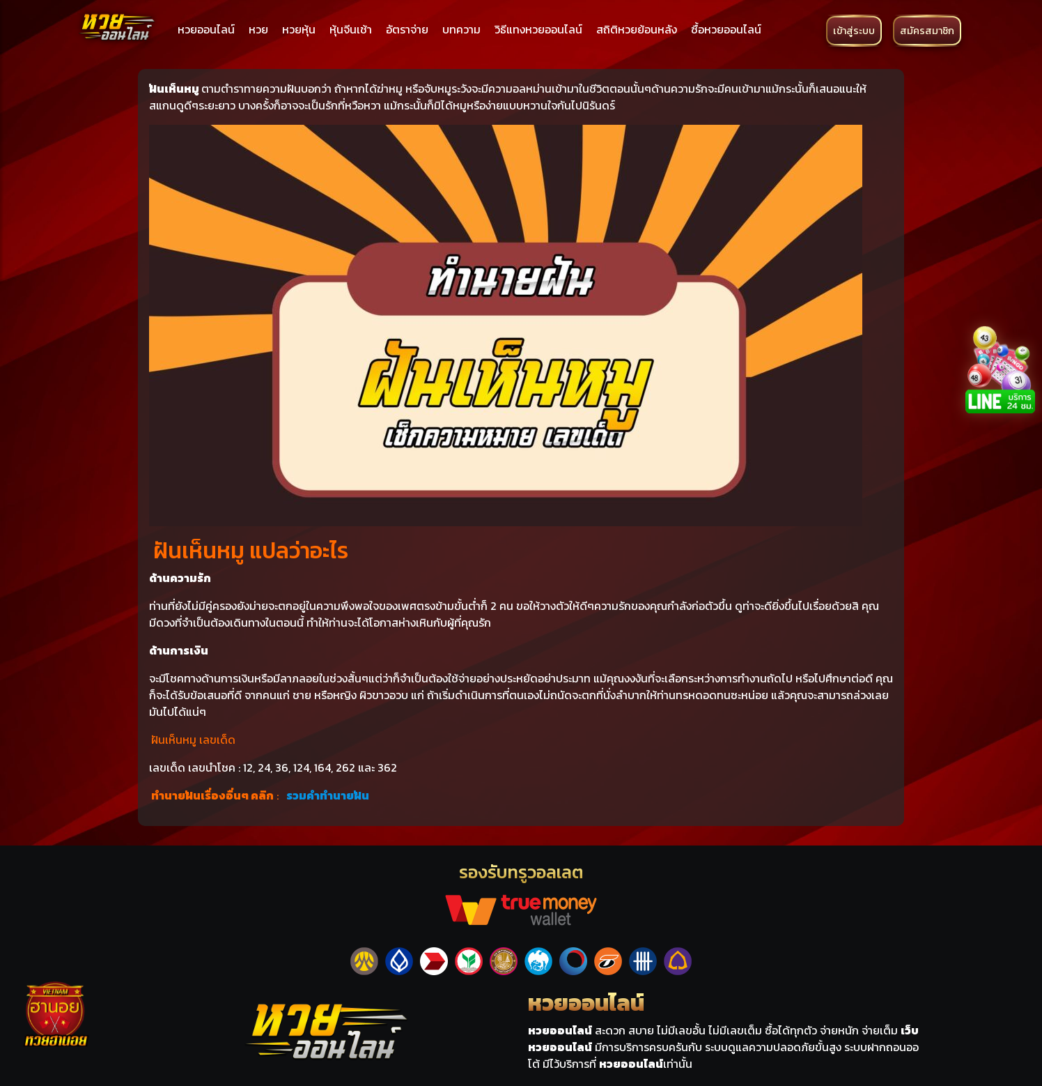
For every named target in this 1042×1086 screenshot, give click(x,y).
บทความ (461, 29)
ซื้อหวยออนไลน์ (726, 29)
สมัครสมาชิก (927, 30)
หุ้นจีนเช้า (350, 29)
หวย (258, 29)
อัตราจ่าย (407, 29)
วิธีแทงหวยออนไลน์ (538, 29)
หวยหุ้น (299, 29)
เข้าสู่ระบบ (854, 30)
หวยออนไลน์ (206, 29)
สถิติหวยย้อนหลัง (636, 29)
